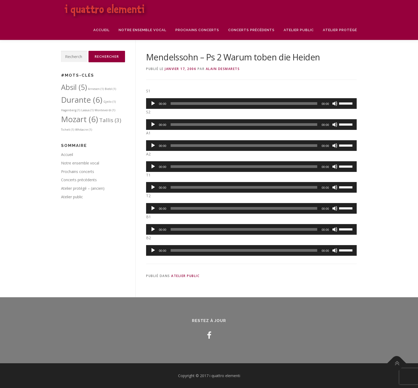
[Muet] (334, 103)
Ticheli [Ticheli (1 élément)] (67, 129)
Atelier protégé (340, 30)
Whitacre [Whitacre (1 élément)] (83, 129)
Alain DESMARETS (223, 69)
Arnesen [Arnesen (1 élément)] (96, 89)
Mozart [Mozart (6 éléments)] (79, 119)
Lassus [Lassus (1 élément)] (87, 110)
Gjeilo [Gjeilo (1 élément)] (109, 102)
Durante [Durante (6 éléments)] (81, 99)
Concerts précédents (251, 30)
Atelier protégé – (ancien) (82, 188)
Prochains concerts (197, 30)
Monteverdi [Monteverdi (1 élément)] (105, 110)
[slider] (244, 103)
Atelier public (299, 30)
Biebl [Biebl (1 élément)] (110, 89)
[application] (251, 103)
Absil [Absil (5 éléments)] (74, 87)
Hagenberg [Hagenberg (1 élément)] (70, 110)
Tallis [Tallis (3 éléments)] (110, 120)
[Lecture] (153, 103)
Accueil (101, 30)
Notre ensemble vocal (142, 30)
